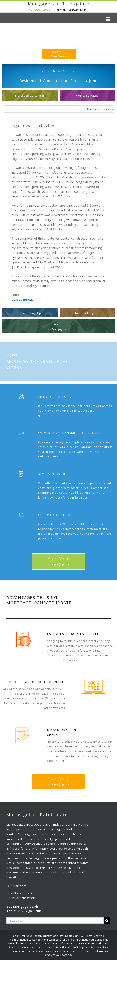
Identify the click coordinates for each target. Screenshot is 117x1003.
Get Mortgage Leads (22, 906)
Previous (92, 109)
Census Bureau (22, 299)
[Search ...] (55, 920)
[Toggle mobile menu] (108, 19)
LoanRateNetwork (20, 898)
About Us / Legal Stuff (24, 911)
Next (107, 109)
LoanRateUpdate (19, 893)
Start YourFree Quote (58, 54)
